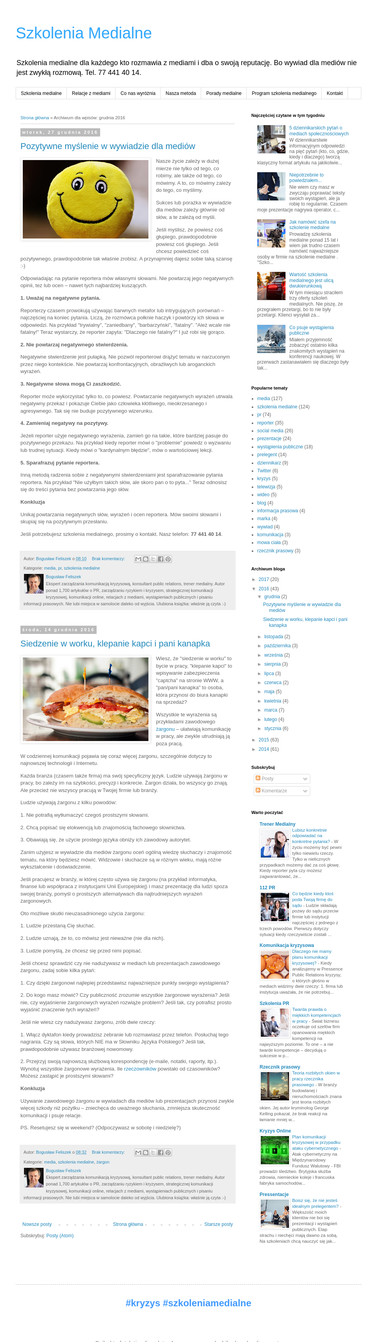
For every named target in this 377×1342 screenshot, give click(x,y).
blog (261, 503)
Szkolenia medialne (41, 93)
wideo (263, 494)
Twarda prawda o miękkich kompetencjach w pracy (316, 1015)
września (274, 655)
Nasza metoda (181, 93)
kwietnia (273, 701)
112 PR (267, 887)
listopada (274, 636)
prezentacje (269, 438)
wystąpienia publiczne (280, 447)
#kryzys (143, 1303)
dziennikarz (269, 463)
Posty (264, 778)
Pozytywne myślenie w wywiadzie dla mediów (107, 146)
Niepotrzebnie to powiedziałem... (306, 177)
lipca (269, 673)
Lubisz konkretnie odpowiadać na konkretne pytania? (311, 836)
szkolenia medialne (82, 568)
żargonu (165, 729)
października (278, 645)
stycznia (273, 728)
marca (271, 710)
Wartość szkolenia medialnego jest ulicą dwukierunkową (311, 280)
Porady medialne (224, 93)
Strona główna (34, 117)
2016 (265, 589)
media (49, 568)
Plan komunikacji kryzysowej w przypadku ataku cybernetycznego (316, 1142)
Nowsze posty (37, 1224)
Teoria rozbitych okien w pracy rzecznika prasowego (316, 1079)
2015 (265, 740)
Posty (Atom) (59, 1235)
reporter (265, 423)
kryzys (264, 478)
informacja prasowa (277, 510)
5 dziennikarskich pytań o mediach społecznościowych (319, 130)
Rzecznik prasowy (280, 1067)
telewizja (266, 487)
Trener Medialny (277, 824)
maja (270, 691)
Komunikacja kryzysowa (287, 945)
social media (270, 430)
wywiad (265, 527)
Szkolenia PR (274, 1003)
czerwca (273, 682)
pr (60, 568)
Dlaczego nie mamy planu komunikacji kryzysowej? (311, 957)
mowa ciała (269, 542)
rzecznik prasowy (275, 551)
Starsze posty (218, 1224)
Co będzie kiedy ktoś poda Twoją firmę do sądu (312, 899)
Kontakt (335, 93)
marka (263, 518)
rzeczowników (140, 1069)
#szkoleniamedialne (207, 1303)
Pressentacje (274, 1194)
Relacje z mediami (91, 93)
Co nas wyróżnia (138, 93)
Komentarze (271, 791)
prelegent (267, 454)
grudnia (272, 596)
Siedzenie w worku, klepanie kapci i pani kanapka (115, 643)
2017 (265, 579)
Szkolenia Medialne (84, 33)
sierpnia (273, 664)
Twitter (264, 470)
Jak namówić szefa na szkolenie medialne (312, 224)
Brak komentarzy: (109, 558)
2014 (265, 749)
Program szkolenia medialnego (284, 93)
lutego (271, 719)
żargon (102, 1162)
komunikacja (270, 534)
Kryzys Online (275, 1131)
